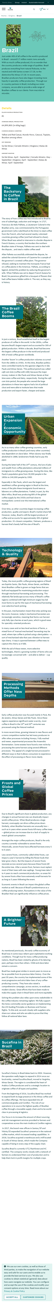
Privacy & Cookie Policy (14, 1291)
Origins (11, 16)
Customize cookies (33, 1297)
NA (44, 9)
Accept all (12, 1297)
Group (17, 2)
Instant (24, 2)
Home (3, 16)
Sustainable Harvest (36, 2)
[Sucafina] (10, 9)
